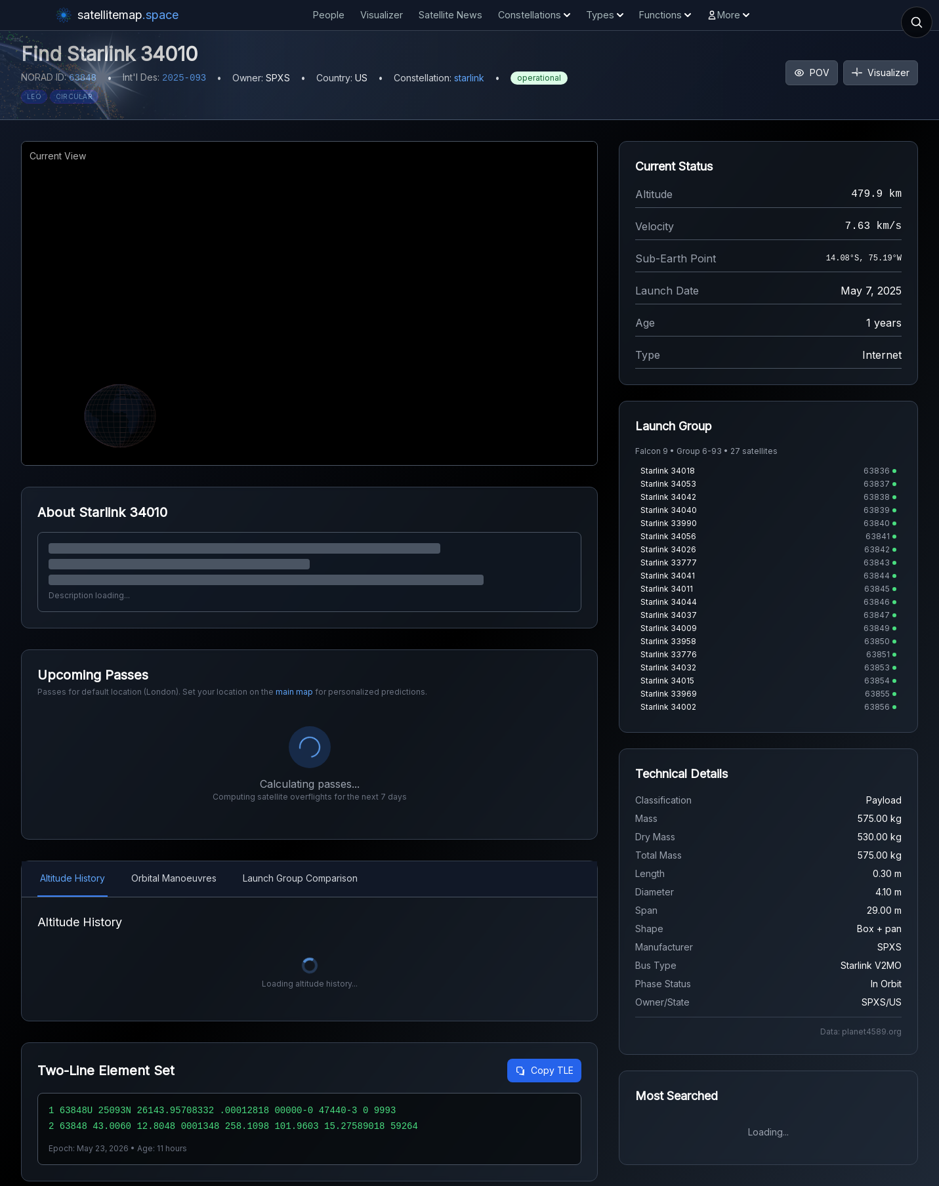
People (328, 14)
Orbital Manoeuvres (174, 878)
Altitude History (72, 878)
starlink (469, 77)
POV (811, 72)
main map (294, 692)
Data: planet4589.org (861, 1031)
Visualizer (381, 14)
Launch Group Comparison (300, 878)
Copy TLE (544, 1070)
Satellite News (450, 14)
